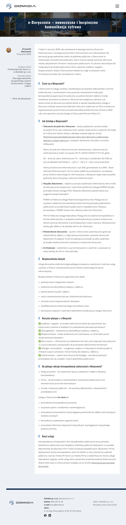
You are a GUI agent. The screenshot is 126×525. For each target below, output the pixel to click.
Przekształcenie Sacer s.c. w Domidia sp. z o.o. (19, 70)
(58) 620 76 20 (57, 502)
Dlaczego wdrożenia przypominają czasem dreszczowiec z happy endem (21, 82)
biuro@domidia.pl (57, 505)
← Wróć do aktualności (20, 98)
